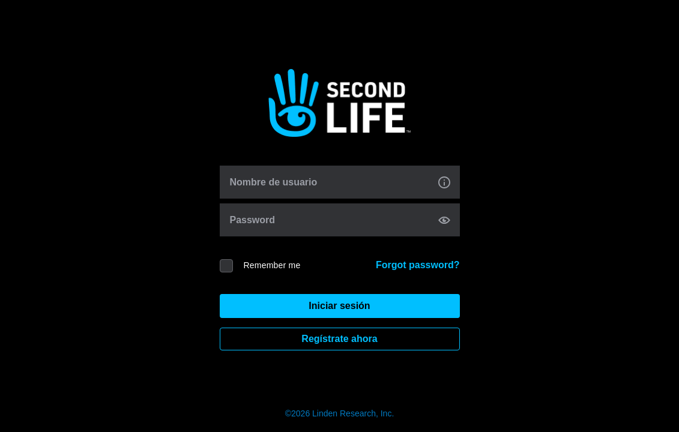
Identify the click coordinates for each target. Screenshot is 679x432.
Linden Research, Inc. (353, 413)
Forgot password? (418, 265)
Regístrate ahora (339, 339)
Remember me (272, 265)
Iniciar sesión (339, 306)
